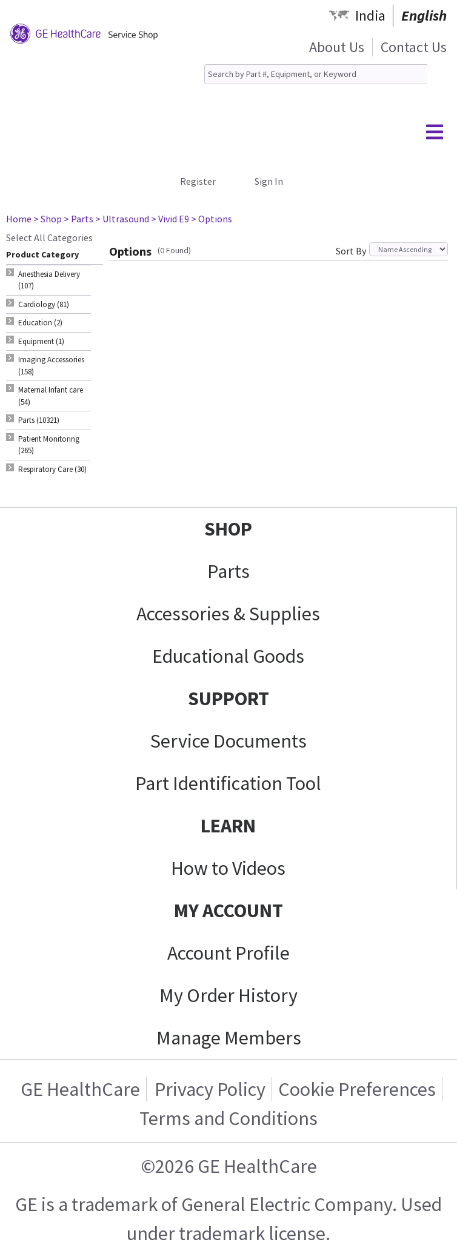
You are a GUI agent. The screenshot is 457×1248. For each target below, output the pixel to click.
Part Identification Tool (228, 783)
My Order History (228, 995)
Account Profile (228, 953)
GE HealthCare (80, 1089)
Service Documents (228, 741)
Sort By (351, 251)
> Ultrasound (122, 219)
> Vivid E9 (170, 219)
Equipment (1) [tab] (41, 341)
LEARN (228, 826)
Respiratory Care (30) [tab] (52, 469)
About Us (336, 47)
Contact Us (414, 47)
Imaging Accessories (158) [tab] (51, 365)
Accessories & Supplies (228, 614)
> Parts (78, 219)
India (370, 15)
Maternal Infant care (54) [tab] (50, 396)
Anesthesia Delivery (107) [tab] (49, 280)
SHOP (228, 529)
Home (19, 219)
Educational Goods (228, 656)
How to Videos (228, 868)
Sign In (269, 181)
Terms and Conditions (228, 1118)
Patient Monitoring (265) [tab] (48, 445)
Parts (228, 571)
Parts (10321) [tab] (38, 420)
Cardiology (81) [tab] (43, 304)
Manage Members (228, 1038)
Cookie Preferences (357, 1089)
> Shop (47, 219)
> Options (211, 219)
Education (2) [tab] (40, 322)
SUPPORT (228, 698)
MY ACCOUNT (228, 910)
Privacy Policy (210, 1089)
